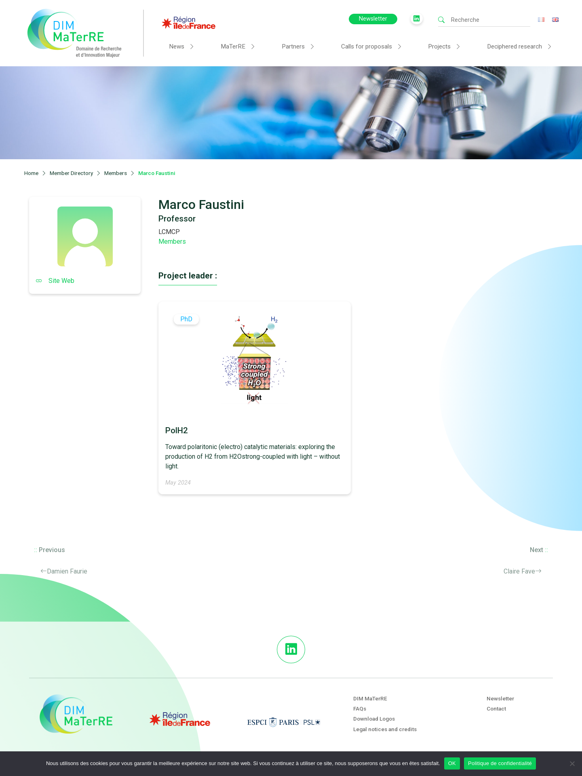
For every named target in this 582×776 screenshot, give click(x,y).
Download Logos (374, 718)
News (176, 46)
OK (452, 763)
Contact (496, 708)
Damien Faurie (67, 571)
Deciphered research (514, 46)
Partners (293, 46)
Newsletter (373, 18)
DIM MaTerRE (370, 698)
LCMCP (169, 232)
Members (172, 241)
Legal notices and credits (385, 729)
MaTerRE (233, 46)
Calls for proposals (366, 46)
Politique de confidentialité (500, 763)
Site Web (55, 281)
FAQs (359, 708)
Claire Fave (519, 571)
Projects (439, 46)
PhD (186, 319)
